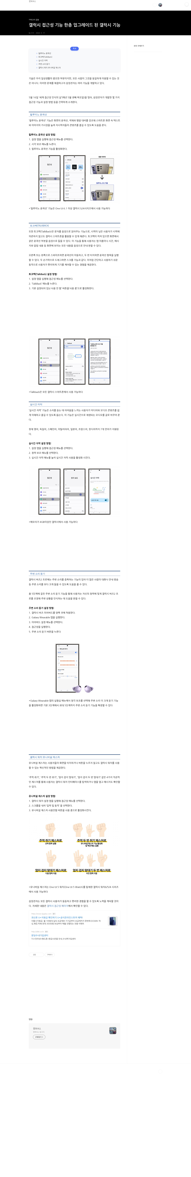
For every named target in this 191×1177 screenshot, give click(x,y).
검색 (154, 5)
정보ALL (32, 1)
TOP (160, 1071)
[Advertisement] (74, 313)
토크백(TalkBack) (45, 57)
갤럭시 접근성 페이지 (57, 906)
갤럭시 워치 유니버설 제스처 (49, 68)
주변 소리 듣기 (44, 64)
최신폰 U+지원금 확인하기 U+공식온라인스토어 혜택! (57, 918)
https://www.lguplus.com (41, 914)
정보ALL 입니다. (39, 1032)
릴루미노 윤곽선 (44, 53)
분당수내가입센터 (39, 935)
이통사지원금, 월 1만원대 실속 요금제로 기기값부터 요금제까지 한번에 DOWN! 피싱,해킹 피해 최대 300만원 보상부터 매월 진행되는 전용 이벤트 (66, 922)
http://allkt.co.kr (37, 932)
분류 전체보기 (139, 46)
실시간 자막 (43, 60)
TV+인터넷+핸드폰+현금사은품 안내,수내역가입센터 (53, 939)
